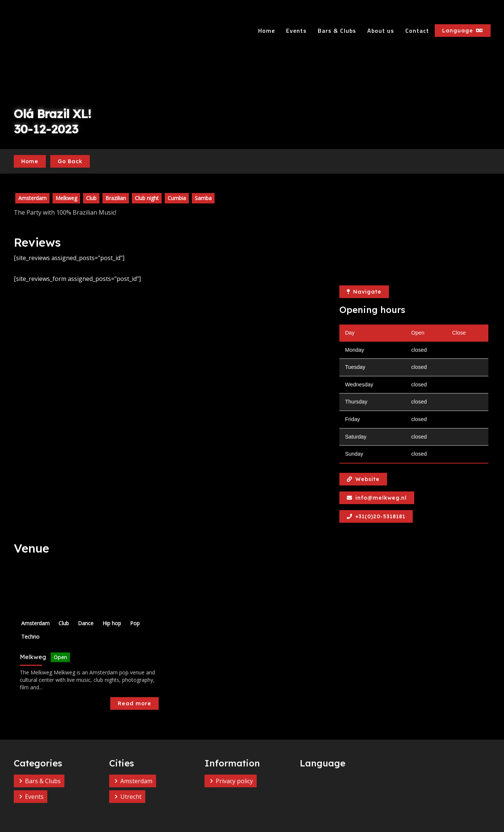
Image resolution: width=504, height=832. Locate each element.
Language (462, 30)
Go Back (70, 161)
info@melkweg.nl (377, 497)
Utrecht (131, 797)
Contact (417, 30)
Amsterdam (136, 781)
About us (380, 30)
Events (296, 30)
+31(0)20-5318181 (376, 516)
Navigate (364, 291)
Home (266, 30)
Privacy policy (234, 781)
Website (363, 479)
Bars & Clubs (337, 30)
